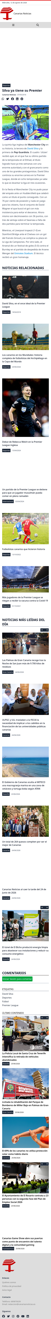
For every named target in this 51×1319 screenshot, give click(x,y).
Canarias (6, 735)
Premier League (10, 1005)
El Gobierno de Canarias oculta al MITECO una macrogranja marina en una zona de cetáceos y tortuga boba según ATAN (23, 785)
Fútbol (5, 1001)
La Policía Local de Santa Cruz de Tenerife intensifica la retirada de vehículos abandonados (24, 1056)
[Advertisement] (25, 55)
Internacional (8, 501)
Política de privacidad (11, 1286)
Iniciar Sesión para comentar (17, 978)
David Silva (33, 148)
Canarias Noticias (9, 95)
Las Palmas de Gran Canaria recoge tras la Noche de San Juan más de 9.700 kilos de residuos (24, 663)
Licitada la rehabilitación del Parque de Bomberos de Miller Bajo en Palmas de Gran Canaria (25, 1105)
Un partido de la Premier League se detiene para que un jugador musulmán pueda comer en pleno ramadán (24, 493)
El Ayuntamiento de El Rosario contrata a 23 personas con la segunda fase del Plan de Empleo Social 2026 (25, 1199)
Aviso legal (7, 1290)
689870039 (16, 1301)
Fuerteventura (8, 1248)
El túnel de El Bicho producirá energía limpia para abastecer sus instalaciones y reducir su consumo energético (25, 950)
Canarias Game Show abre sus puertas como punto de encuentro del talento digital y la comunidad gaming (22, 1241)
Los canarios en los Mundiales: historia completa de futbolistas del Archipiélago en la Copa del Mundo (24, 358)
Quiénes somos (9, 1282)
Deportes (6, 85)
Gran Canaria (8, 672)
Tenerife (6, 794)
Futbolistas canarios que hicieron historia (23, 549)
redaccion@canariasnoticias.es (21, 1304)
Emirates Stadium (23, 253)
